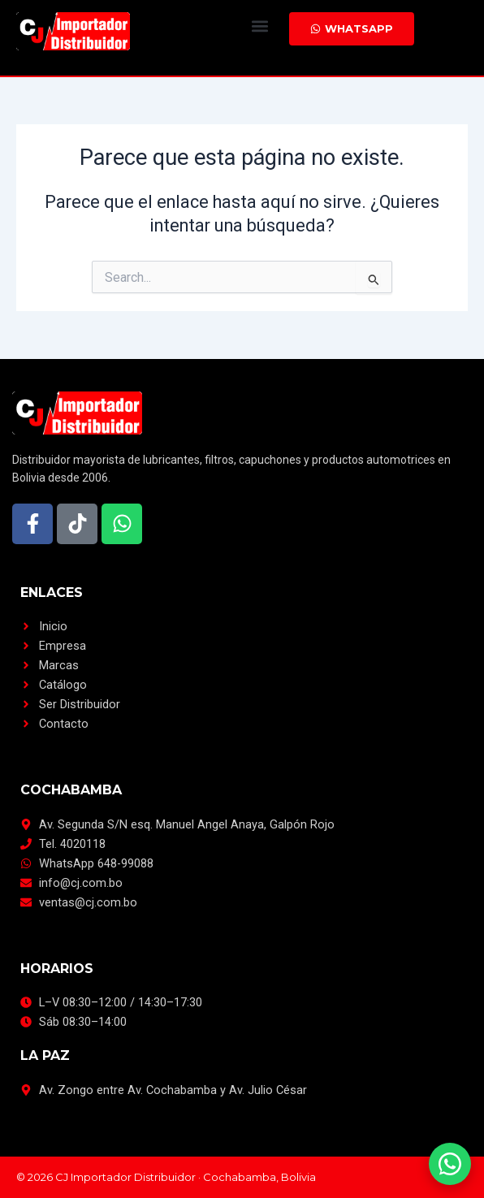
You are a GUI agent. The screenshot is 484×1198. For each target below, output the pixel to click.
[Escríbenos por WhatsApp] (450, 1164)
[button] (259, 25)
